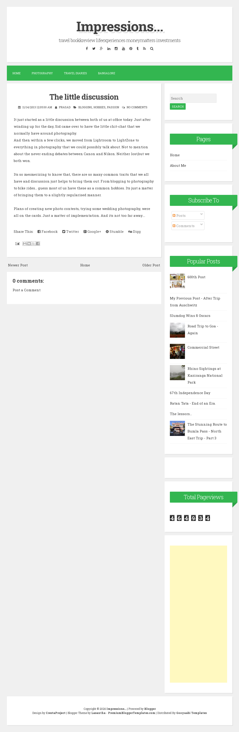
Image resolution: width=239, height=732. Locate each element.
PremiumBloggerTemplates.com (131, 713)
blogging (85, 107)
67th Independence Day (190, 392)
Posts (179, 215)
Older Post (151, 265)
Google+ (92, 231)
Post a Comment (27, 290)
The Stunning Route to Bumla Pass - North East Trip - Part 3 (207, 431)
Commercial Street (203, 347)
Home (16, 73)
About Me (178, 165)
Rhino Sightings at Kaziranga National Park (205, 375)
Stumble (115, 231)
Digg (134, 231)
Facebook (48, 231)
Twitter (70, 231)
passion (113, 107)
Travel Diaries (75, 73)
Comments (184, 225)
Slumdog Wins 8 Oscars (190, 315)
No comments (137, 107)
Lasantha (98, 713)
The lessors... (181, 413)
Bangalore (106, 73)
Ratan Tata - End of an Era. (193, 403)
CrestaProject (55, 713)
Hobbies (99, 107)
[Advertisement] (198, 614)
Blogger (150, 709)
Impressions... (119, 26)
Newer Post (18, 265)
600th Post (196, 277)
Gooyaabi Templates (191, 713)
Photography (42, 73)
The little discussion (84, 97)
